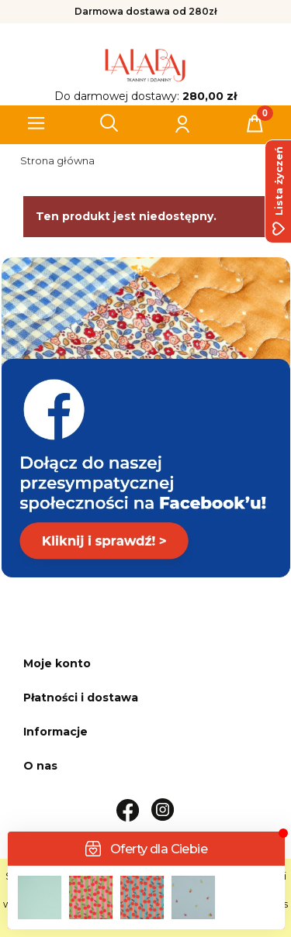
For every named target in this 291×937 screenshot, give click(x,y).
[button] (36, 123)
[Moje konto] (181, 123)
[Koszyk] (254, 123)
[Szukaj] (109, 123)
